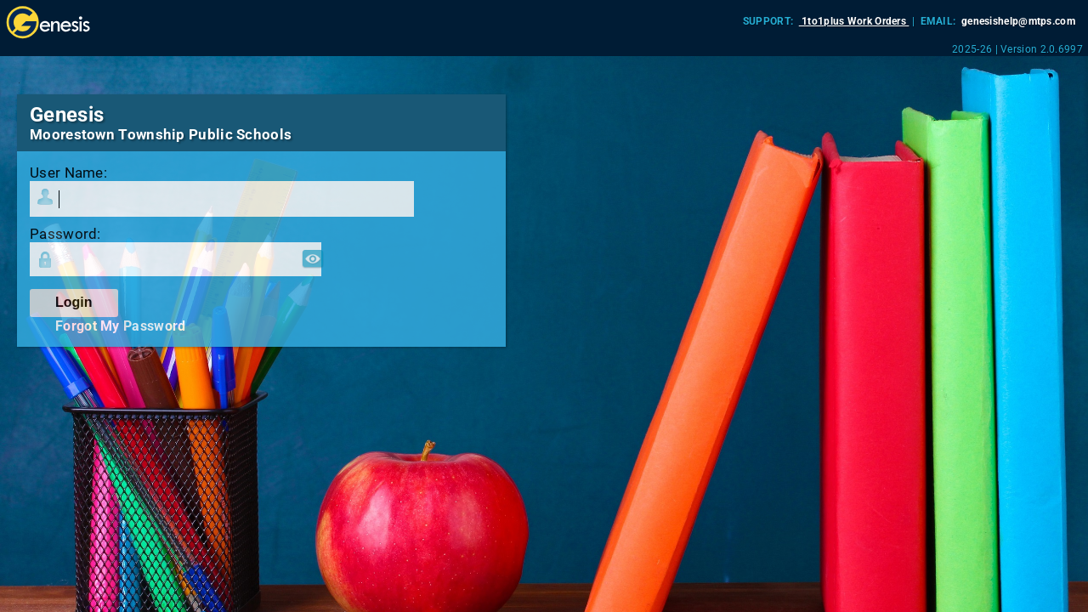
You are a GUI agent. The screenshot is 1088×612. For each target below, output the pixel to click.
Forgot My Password (120, 326)
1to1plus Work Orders (854, 21)
